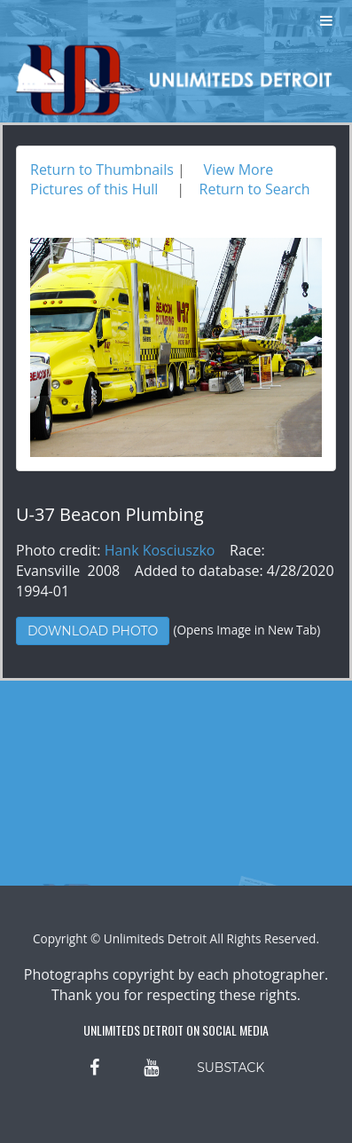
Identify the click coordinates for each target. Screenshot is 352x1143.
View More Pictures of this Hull (151, 180)
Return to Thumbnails (102, 169)
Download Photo (92, 631)
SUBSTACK (230, 1068)
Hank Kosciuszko (160, 550)
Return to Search (254, 189)
